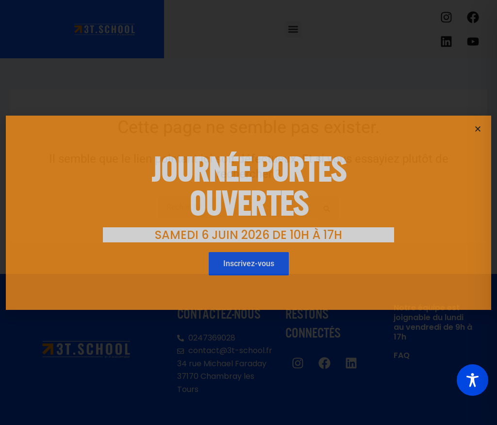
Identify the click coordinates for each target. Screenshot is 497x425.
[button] (477, 129)
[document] (248, 212)
